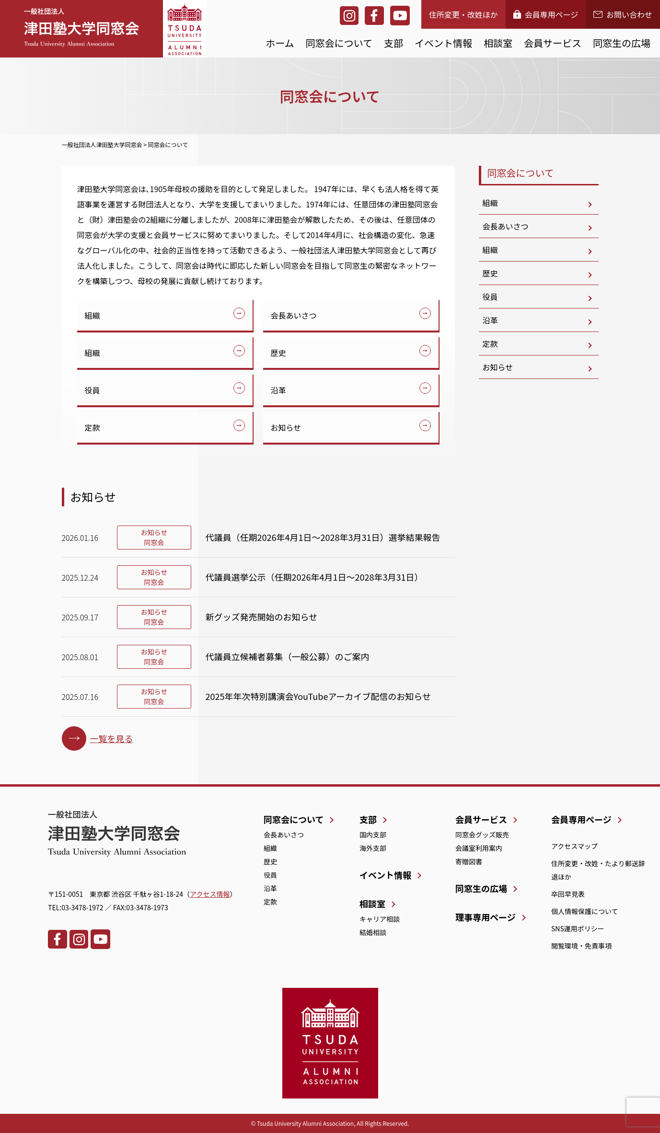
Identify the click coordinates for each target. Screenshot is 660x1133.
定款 (92, 427)
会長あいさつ (294, 315)
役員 (92, 390)
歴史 (278, 352)
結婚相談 (372, 932)
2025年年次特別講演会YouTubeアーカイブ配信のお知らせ (318, 696)
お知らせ (286, 427)
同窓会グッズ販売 (482, 834)
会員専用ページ (546, 14)
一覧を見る (111, 738)
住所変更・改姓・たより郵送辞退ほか (598, 869)
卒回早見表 (568, 894)
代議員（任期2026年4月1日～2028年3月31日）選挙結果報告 (323, 537)
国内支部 (372, 834)
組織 (92, 315)
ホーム (280, 43)
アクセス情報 (210, 894)
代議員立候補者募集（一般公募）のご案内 (288, 656)
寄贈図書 (468, 861)
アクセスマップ (574, 846)
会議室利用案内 (478, 848)
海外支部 (372, 848)
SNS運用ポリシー (577, 928)
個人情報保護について (584, 911)
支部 (393, 43)
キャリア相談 (379, 919)
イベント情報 (443, 43)
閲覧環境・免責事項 (581, 945)
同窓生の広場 (621, 43)
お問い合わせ (622, 14)
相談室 (498, 43)
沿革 (278, 390)
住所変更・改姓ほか (463, 14)
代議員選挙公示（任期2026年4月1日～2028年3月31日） (314, 577)
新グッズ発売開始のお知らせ (262, 616)
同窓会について (339, 43)
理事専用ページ (485, 917)
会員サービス (552, 43)
